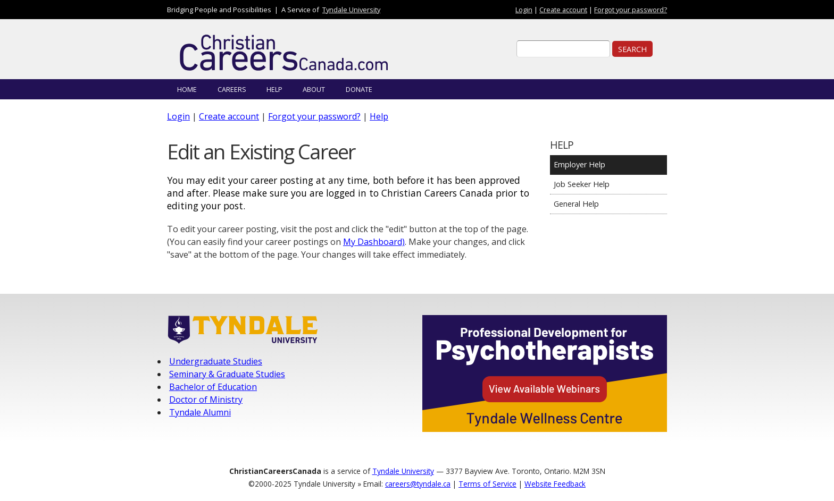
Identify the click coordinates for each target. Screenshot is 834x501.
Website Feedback (555, 484)
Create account (563, 9)
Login (523, 9)
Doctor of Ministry (206, 399)
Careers (232, 89)
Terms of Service (487, 484)
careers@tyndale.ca (418, 484)
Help (274, 89)
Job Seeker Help (582, 184)
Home (187, 89)
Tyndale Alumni (200, 412)
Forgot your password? (630, 9)
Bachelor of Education (213, 387)
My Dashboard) (374, 242)
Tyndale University (351, 9)
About (314, 89)
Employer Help (579, 164)
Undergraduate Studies (215, 361)
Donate (359, 89)
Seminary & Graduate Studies (227, 374)
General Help (576, 204)
